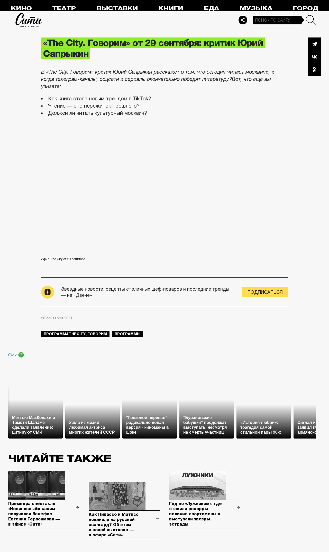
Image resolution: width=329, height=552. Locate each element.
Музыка (256, 8)
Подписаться (265, 292)
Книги (170, 8)
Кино (21, 8)
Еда (211, 8)
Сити (28, 20)
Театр (64, 8)
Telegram (314, 43)
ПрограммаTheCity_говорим (75, 334)
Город (305, 8)
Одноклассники (314, 69)
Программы (127, 334)
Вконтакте (314, 56)
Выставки (117, 8)
